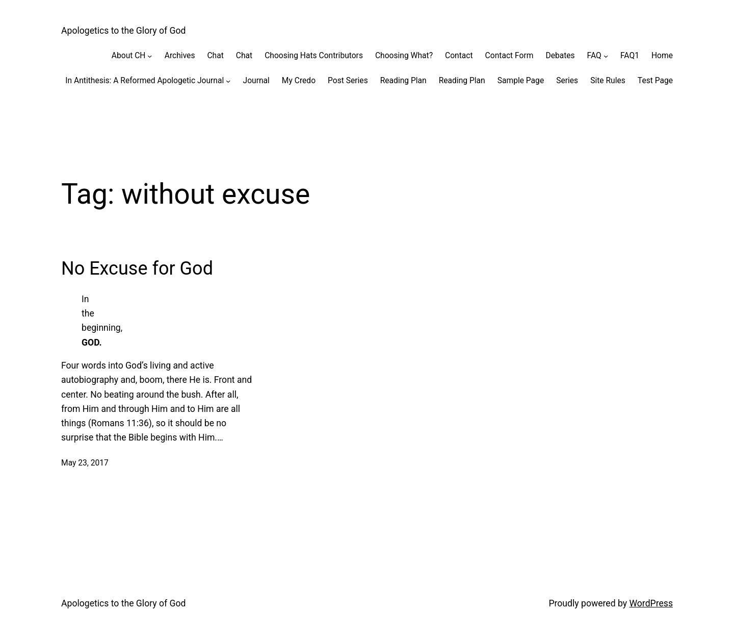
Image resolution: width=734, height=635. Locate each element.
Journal (256, 80)
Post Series (348, 80)
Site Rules (607, 80)
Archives (180, 55)
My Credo (299, 80)
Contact (459, 55)
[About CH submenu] (149, 55)
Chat (215, 55)
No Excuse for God (137, 268)
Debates (559, 55)
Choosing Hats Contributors (314, 55)
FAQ (594, 55)
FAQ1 (629, 55)
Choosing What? (404, 55)
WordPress (651, 603)
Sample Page (520, 80)
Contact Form (509, 55)
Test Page (655, 80)
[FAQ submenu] (606, 55)
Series (567, 80)
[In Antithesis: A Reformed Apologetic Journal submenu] (228, 80)
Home (662, 55)
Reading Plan (403, 80)
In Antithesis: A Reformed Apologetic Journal (144, 80)
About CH (129, 55)
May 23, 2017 (85, 463)
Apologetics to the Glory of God (123, 31)
